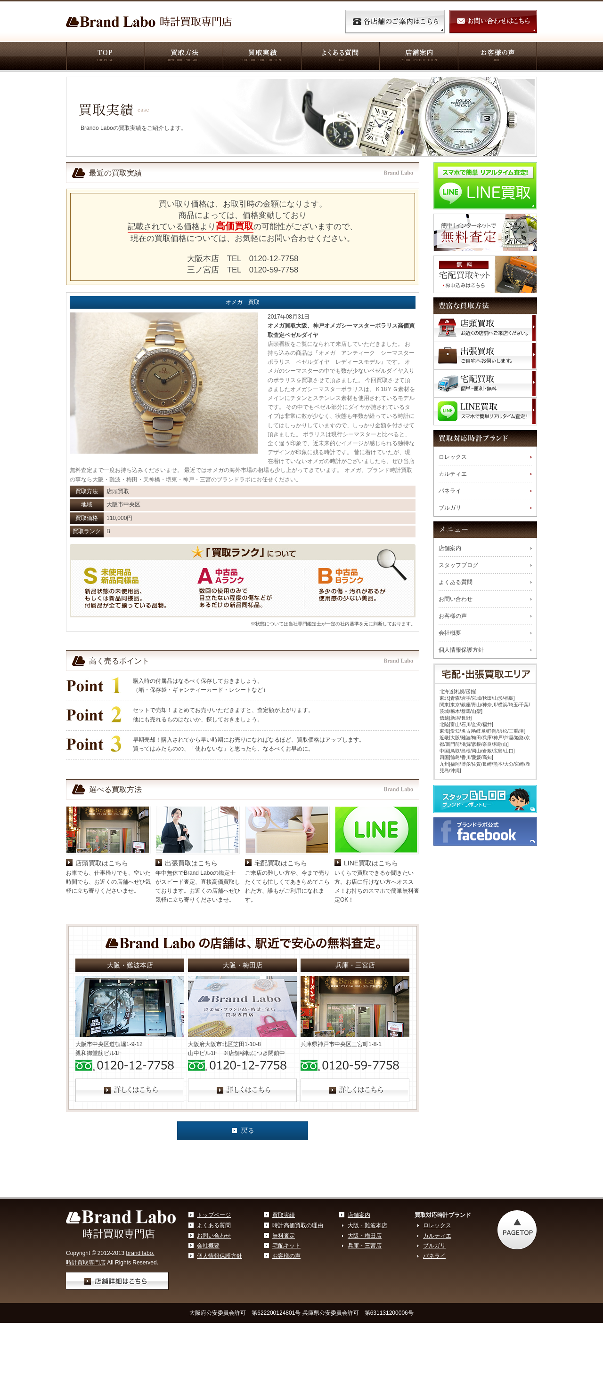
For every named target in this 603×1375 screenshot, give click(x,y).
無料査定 (283, 1235)
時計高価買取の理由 (297, 1225)
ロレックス (453, 457)
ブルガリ (450, 507)
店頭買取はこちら (101, 863)
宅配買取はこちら (280, 863)
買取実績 (261, 57)
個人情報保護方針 (461, 650)
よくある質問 (340, 57)
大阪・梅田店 (365, 1235)
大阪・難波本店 (367, 1225)
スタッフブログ (458, 565)
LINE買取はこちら (371, 863)
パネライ (450, 491)
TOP (105, 57)
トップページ (214, 1215)
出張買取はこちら (191, 863)
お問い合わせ (456, 599)
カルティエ (453, 474)
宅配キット (286, 1245)
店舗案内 (418, 57)
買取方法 (183, 57)
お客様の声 (497, 57)
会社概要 (450, 633)
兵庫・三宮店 (365, 1245)
